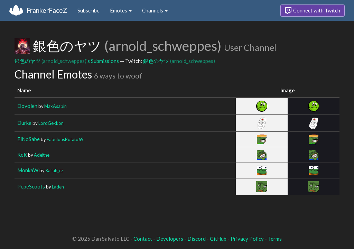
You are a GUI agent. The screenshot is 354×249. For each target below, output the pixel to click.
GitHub (218, 239)
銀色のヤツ (179, 61)
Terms (275, 239)
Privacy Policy (247, 239)
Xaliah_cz (54, 170)
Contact (142, 239)
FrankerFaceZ (47, 10)
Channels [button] (155, 10)
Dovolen (27, 106)
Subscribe (88, 10)
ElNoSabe (28, 139)
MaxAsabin (55, 106)
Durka (24, 123)
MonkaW (27, 170)
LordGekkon (51, 123)
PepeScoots (31, 186)
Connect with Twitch (312, 10)
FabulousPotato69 (65, 139)
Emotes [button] (121, 10)
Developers (169, 239)
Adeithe (41, 155)
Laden (58, 187)
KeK (22, 154)
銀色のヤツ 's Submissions (67, 61)
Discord (196, 239)
